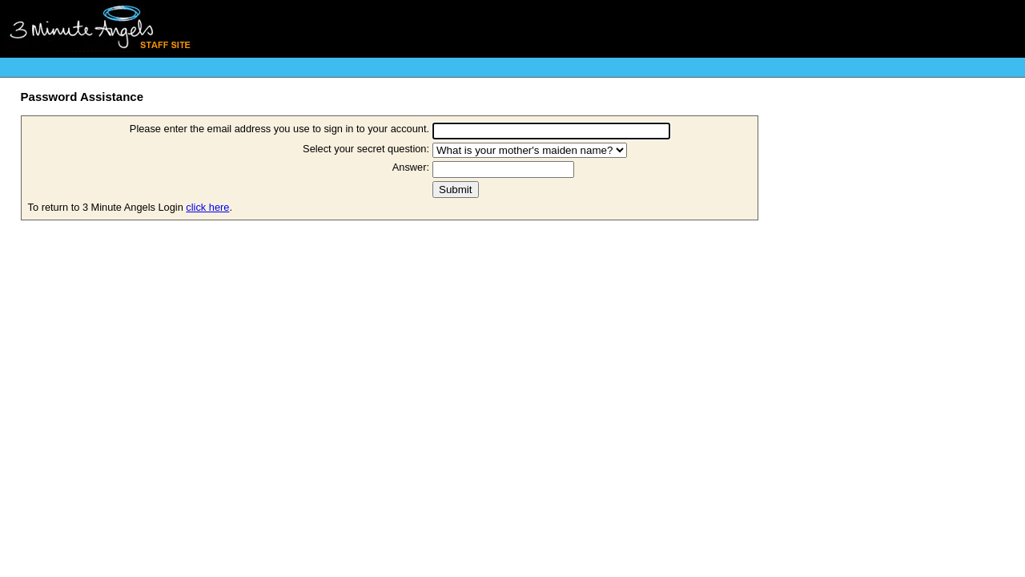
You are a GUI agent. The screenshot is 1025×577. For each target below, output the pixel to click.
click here (207, 207)
